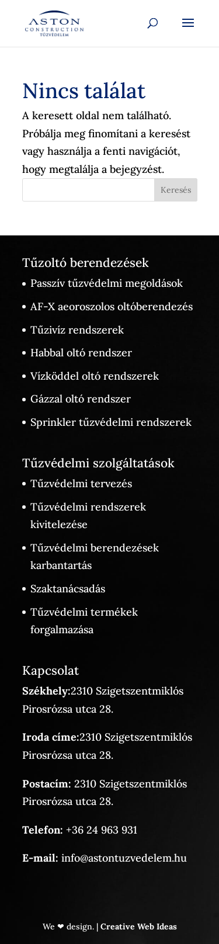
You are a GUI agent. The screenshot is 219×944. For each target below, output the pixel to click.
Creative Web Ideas (138, 926)
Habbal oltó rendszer (81, 352)
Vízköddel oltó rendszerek (94, 376)
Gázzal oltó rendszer (80, 398)
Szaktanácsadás (67, 588)
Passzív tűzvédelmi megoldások (106, 283)
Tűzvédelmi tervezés (81, 483)
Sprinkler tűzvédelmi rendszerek (111, 422)
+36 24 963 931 (101, 830)
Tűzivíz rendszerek (77, 329)
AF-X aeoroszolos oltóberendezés (111, 306)
